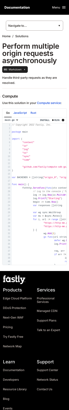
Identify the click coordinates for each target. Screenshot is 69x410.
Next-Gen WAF (13, 317)
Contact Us (44, 389)
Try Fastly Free (13, 336)
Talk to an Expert (48, 330)
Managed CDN (47, 311)
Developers (11, 379)
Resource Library (15, 389)
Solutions (22, 36)
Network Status (47, 379)
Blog (6, 399)
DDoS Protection (14, 308)
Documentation (13, 370)
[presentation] (34, 191)
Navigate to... (17, 25)
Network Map (12, 346)
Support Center (47, 370)
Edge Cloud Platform (17, 298)
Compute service (49, 103)
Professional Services (45, 300)
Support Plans (46, 320)
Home (6, 36)
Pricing (8, 327)
